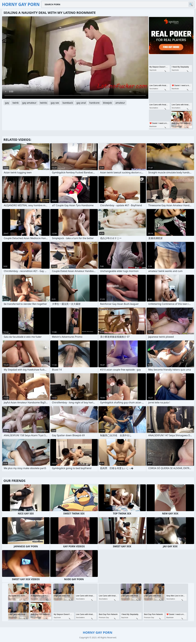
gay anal (81, 102)
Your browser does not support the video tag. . (75, 57)
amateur (120, 102)
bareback (68, 102)
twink (15, 102)
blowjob (107, 102)
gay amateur (29, 102)
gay (7, 102)
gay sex (55, 102)
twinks (43, 102)
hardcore (94, 102)
